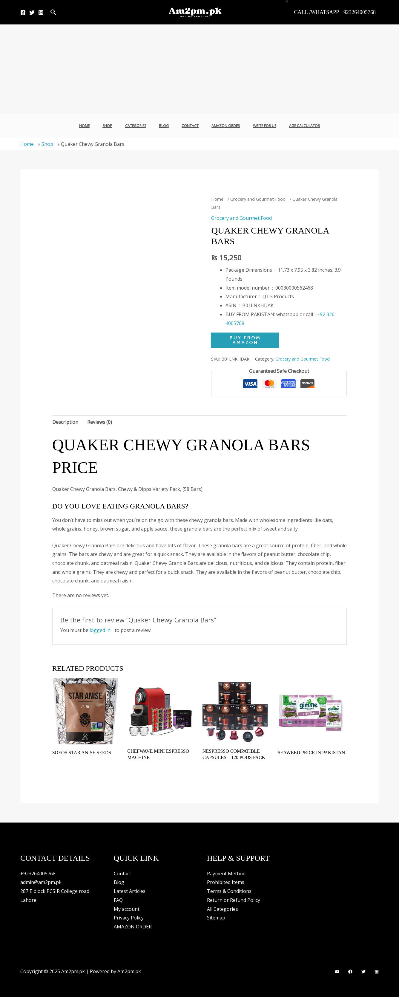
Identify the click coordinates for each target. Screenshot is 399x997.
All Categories (222, 909)
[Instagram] (41, 12)
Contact (188, 125)
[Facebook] (23, 12)
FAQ (118, 900)
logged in (100, 630)
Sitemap (216, 917)
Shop (114, 125)
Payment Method (226, 873)
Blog (165, 125)
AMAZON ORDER (222, 125)
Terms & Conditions (229, 891)
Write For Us (257, 125)
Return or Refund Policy (233, 900)
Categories (139, 125)
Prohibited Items (225, 882)
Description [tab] (65, 422)
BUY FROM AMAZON (245, 340)
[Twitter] (32, 12)
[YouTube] (337, 972)
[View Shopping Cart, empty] (283, 5)
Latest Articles (129, 891)
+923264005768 (38, 873)
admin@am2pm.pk (41, 882)
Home (94, 125)
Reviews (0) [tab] (99, 422)
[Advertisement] (199, 69)
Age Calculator (295, 125)
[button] (53, 12)
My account (126, 909)
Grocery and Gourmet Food (258, 199)
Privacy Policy (129, 917)
